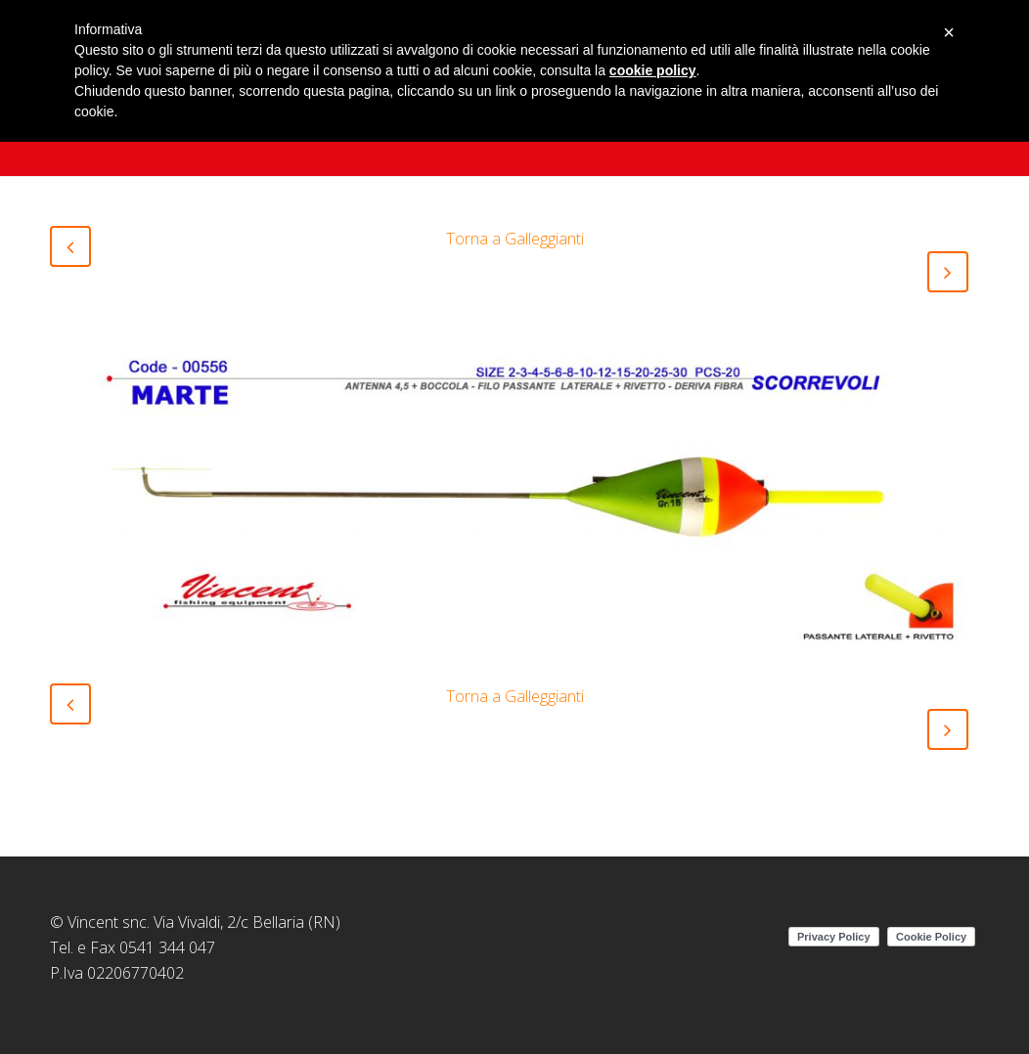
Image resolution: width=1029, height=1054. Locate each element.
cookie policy (652, 70)
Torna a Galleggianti (515, 238)
